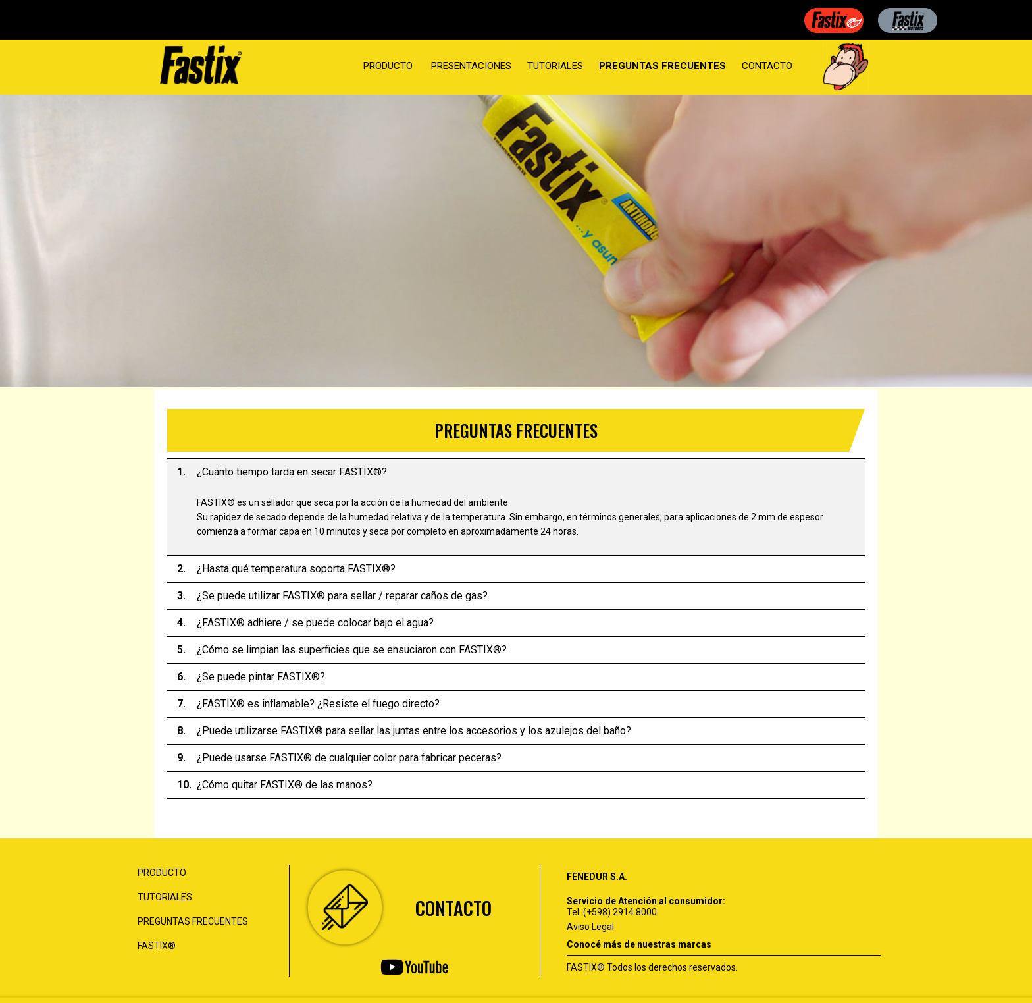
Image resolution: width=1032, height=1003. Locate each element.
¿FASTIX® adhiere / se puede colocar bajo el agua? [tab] (305, 623)
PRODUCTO (388, 66)
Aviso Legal (590, 926)
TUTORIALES (555, 66)
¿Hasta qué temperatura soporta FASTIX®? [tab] (286, 569)
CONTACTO (767, 66)
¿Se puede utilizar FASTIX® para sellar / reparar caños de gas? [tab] (332, 596)
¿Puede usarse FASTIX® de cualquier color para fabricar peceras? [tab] (339, 758)
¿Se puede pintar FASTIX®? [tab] (251, 677)
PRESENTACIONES (471, 66)
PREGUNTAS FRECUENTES (662, 66)
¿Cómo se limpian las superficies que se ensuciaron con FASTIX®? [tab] (342, 650)
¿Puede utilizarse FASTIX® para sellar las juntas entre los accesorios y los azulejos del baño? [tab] (404, 731)
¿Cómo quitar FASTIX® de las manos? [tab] (275, 785)
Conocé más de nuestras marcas (639, 944)
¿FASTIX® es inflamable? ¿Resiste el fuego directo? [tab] (308, 704)
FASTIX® (157, 945)
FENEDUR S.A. (597, 876)
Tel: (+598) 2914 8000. (613, 912)
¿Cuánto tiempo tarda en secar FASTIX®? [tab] (282, 472)
